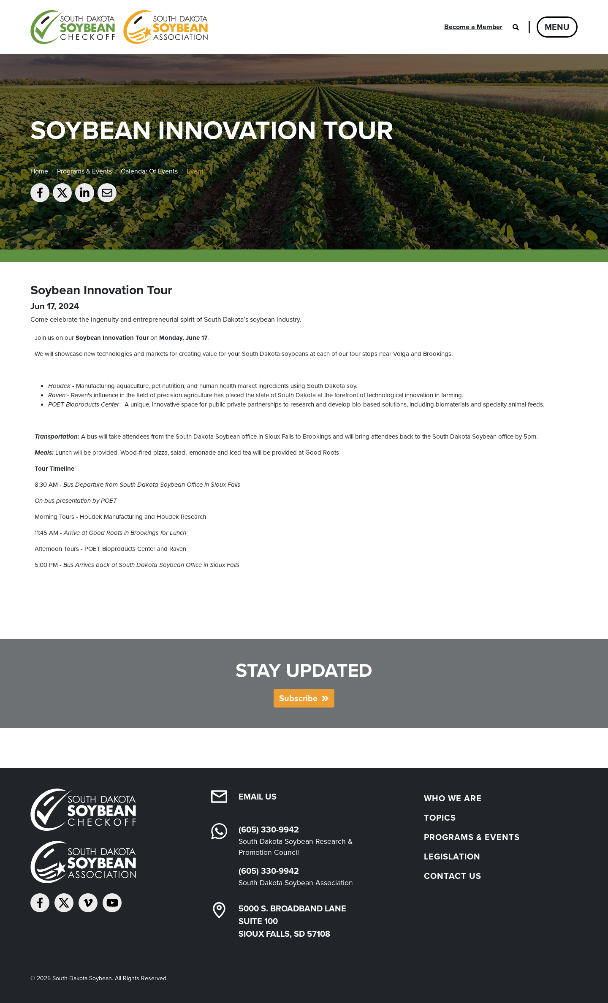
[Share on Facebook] (39, 192)
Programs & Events (84, 171)
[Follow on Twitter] (63, 902)
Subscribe (298, 698)
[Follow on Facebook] (39, 902)
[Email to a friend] (107, 192)
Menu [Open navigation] (557, 27)
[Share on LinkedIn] (84, 192)
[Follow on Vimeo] (88, 902)
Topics (440, 817)
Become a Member (473, 27)
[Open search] (515, 27)
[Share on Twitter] (62, 192)
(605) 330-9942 (269, 829)
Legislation (452, 856)
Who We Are (453, 798)
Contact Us (452, 876)
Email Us (258, 796)
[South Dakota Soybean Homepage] (119, 27)
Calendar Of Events (149, 171)
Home (39, 171)
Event (195, 171)
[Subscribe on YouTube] (112, 902)
